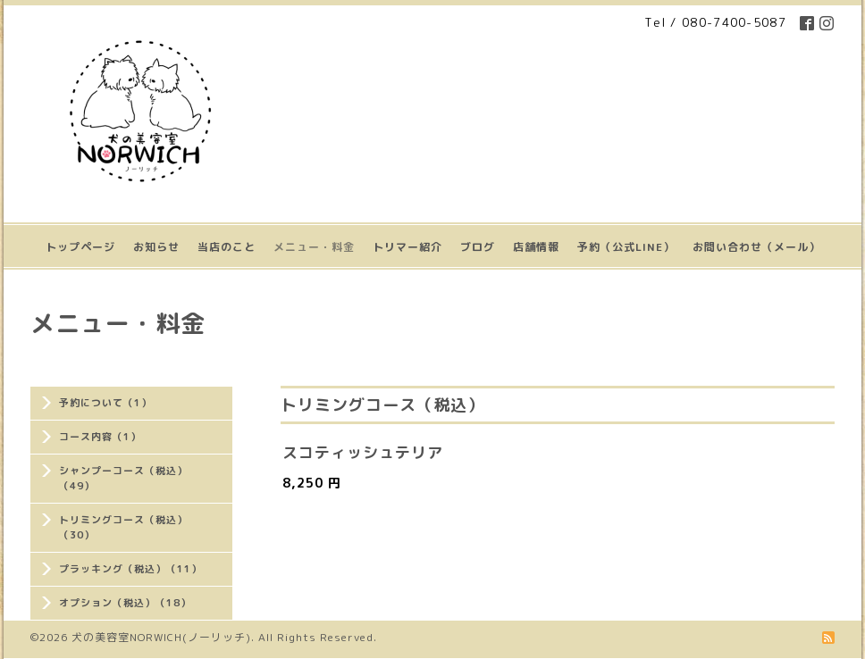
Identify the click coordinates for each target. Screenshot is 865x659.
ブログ (477, 246)
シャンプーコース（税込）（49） (123, 478)
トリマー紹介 (407, 246)
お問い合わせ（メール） (756, 246)
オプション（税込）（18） (125, 603)
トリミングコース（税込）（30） (123, 527)
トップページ (80, 246)
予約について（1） (105, 403)
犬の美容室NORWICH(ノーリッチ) (161, 637)
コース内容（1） (100, 437)
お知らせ (156, 246)
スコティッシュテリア (362, 452)
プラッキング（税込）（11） (130, 569)
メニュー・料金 (314, 246)
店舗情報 (536, 246)
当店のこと (226, 246)
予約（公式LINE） (626, 246)
